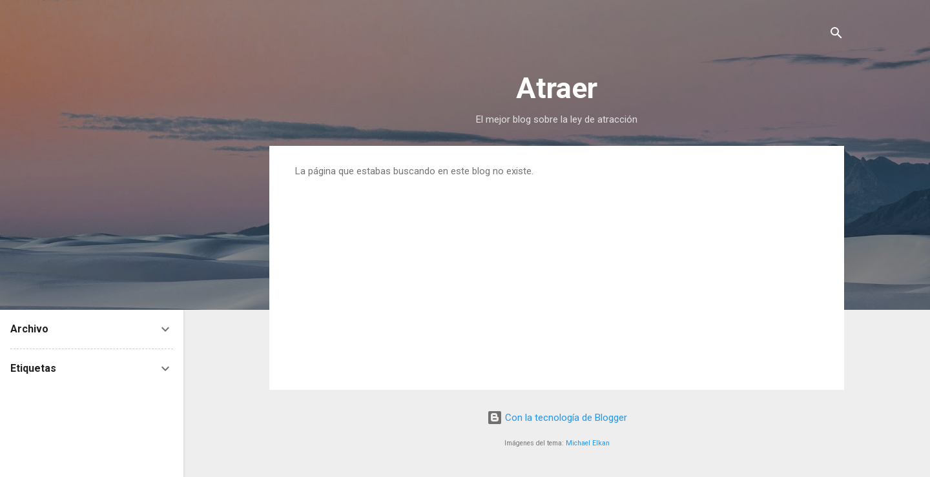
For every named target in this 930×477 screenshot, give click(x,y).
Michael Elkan (588, 443)
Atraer (556, 88)
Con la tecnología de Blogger (557, 417)
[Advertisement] (556, 273)
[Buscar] (836, 35)
